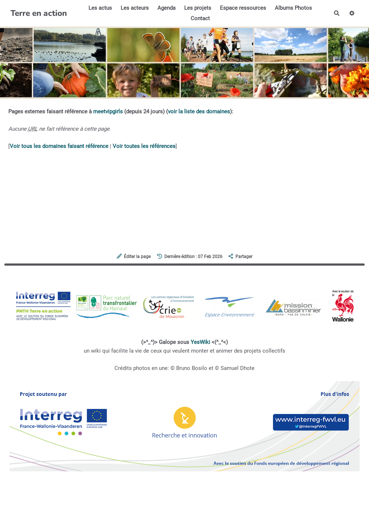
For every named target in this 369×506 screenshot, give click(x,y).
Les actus (100, 8)
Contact (200, 18)
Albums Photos (293, 8)
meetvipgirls (108, 111)
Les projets (197, 8)
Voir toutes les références (144, 146)
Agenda (166, 8)
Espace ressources (243, 8)
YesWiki (200, 342)
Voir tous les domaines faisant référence (59, 146)
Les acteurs (135, 8)
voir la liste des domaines (199, 111)
